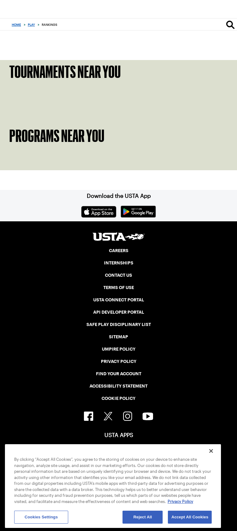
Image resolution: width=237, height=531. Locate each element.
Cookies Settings (41, 517)
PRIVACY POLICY (118, 361)
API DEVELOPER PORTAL (118, 312)
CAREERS (118, 250)
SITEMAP (118, 336)
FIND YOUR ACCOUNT (118, 373)
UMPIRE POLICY (118, 349)
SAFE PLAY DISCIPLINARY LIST (118, 324)
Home (16, 24)
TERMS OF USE (118, 287)
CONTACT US (118, 275)
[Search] (230, 24)
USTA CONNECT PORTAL (118, 299)
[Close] (211, 451)
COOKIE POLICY (118, 398)
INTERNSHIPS (118, 262)
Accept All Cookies (189, 517)
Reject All (142, 517)
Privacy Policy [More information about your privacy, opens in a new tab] (180, 501)
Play (31, 24)
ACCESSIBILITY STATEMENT (118, 386)
